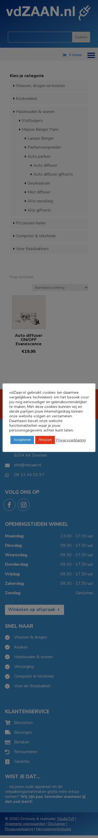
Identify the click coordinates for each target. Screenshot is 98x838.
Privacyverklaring (71, 440)
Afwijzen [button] (45, 439)
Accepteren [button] (22, 439)
